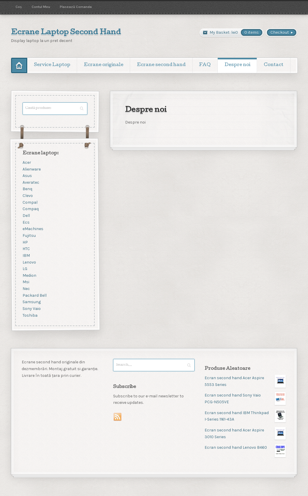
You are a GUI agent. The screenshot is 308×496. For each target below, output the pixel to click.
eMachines (32, 229)
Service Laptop (52, 65)
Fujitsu (28, 235)
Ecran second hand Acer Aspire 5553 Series (245, 381)
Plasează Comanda (76, 7)
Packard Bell (34, 295)
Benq (27, 189)
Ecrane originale (103, 65)
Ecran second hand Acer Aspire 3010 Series (245, 433)
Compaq (30, 209)
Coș (19, 7)
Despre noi (237, 65)
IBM (26, 255)
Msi (25, 282)
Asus (27, 175)
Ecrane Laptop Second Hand (66, 32)
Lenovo (29, 262)
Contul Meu (41, 7)
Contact (273, 65)
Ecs (25, 222)
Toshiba (29, 315)
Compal (29, 202)
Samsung (31, 302)
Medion (29, 275)
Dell (26, 215)
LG (24, 268)
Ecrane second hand (161, 65)
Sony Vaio (31, 308)
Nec (26, 288)
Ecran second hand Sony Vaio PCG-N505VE (245, 398)
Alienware (31, 169)
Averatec (30, 182)
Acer (26, 162)
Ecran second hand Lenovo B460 (245, 447)
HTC (26, 249)
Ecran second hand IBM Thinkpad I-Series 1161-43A (245, 416)
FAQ (205, 65)
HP (25, 242)
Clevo (27, 195)
